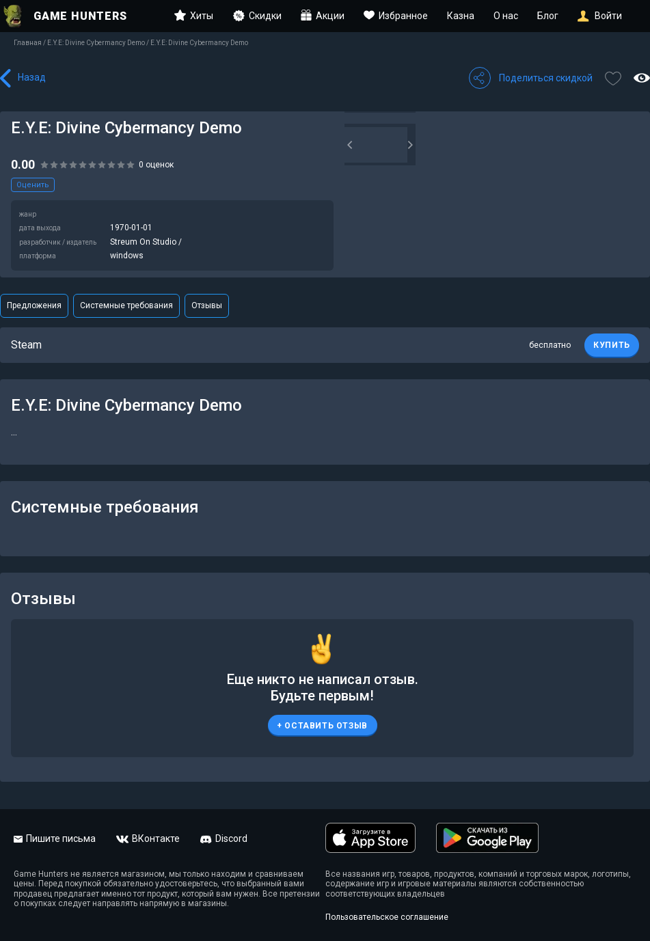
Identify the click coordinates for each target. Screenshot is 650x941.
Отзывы (206, 305)
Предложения (34, 305)
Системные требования (126, 305)
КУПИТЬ (611, 345)
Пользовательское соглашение (386, 917)
